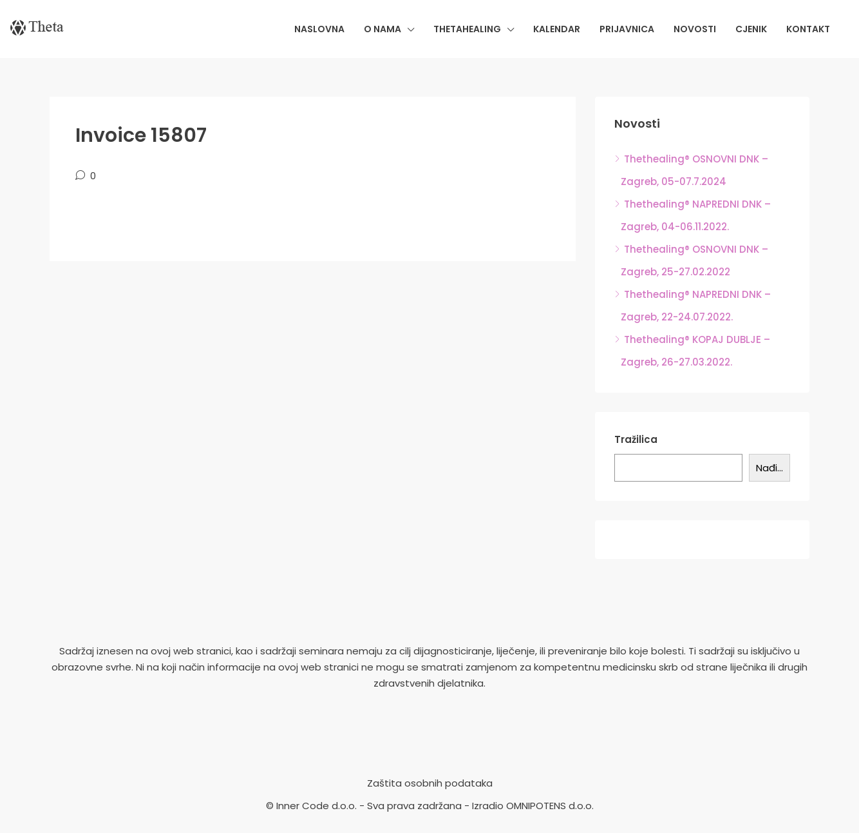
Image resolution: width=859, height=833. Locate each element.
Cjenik (751, 29)
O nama (382, 29)
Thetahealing (467, 29)
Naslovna (319, 29)
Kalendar (556, 29)
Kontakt (808, 29)
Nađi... (769, 468)
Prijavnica (626, 29)
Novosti (695, 29)
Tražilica (635, 439)
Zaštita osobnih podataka (430, 783)
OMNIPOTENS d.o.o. (550, 805)
